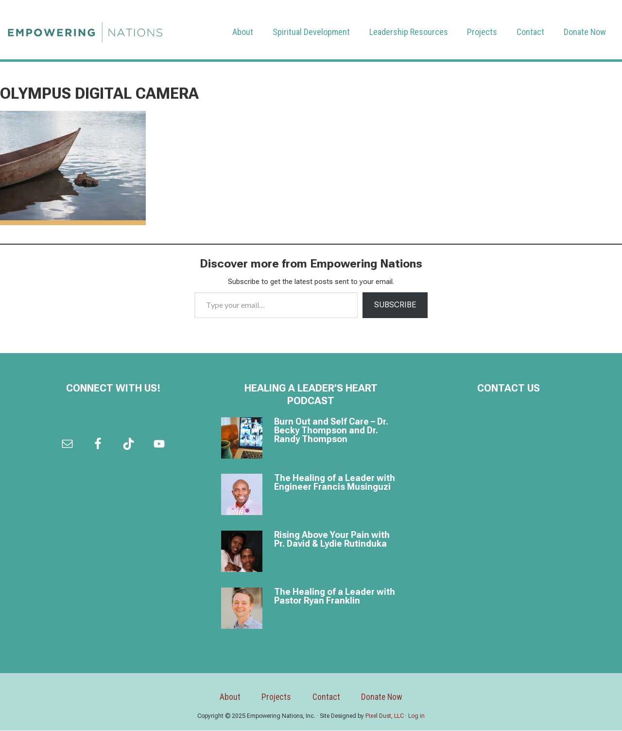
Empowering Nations (85, 29)
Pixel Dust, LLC (384, 716)
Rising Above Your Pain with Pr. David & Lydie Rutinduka (332, 539)
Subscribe (395, 304)
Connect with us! (113, 388)
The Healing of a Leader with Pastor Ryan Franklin (334, 596)
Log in (416, 716)
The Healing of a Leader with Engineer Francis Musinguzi (334, 482)
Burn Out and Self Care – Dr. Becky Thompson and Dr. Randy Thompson (331, 430)
